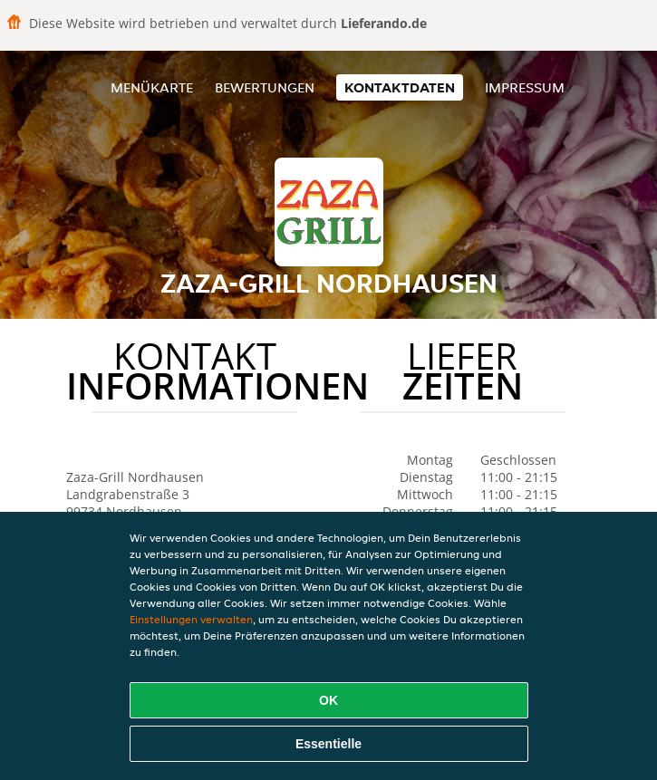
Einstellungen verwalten (191, 619)
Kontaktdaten (399, 87)
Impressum (525, 87)
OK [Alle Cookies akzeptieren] (328, 700)
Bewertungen (264, 87)
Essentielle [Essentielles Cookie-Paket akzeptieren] (328, 744)
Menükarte (152, 87)
